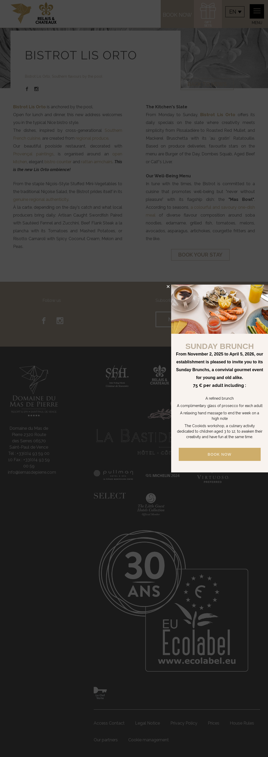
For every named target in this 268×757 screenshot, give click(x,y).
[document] (134, 378)
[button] (168, 287)
